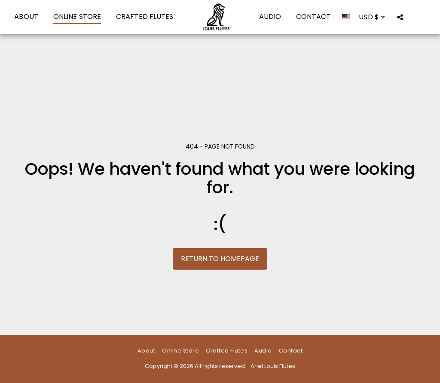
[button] (400, 17)
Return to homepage (220, 259)
